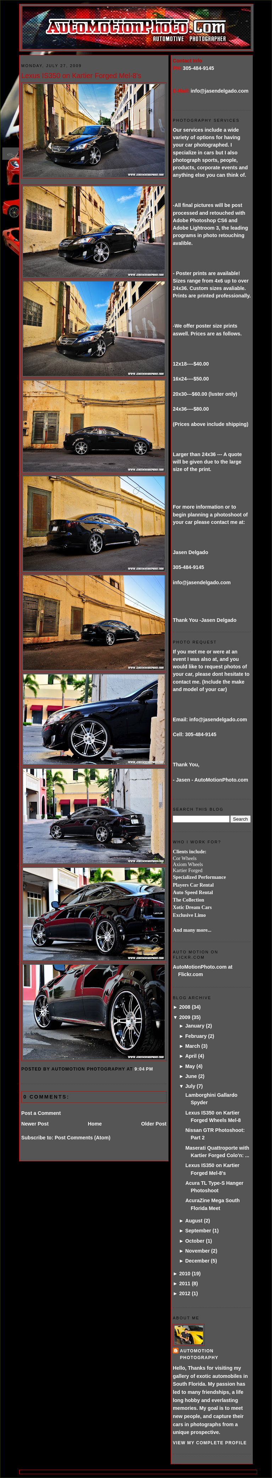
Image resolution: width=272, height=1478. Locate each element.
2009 (185, 1017)
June (191, 1076)
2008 (185, 1007)
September (198, 1230)
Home (95, 1124)
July (190, 1086)
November (197, 1251)
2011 (185, 1283)
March (192, 1046)
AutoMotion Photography (199, 1354)
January (194, 1026)
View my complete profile (210, 1442)
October (194, 1241)
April (191, 1056)
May (190, 1066)
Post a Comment (41, 1113)
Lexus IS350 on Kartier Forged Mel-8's (81, 76)
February (196, 1036)
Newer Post (35, 1124)
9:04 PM (144, 1069)
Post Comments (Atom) (82, 1137)
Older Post (153, 1124)
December (197, 1261)
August (194, 1221)
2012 (185, 1293)
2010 (185, 1273)
